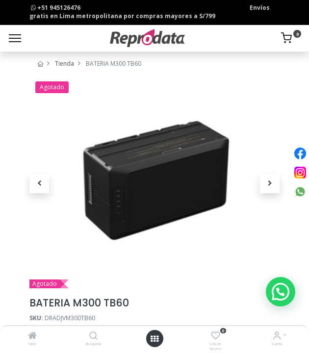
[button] (39, 183)
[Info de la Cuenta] (277, 336)
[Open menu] (154, 339)
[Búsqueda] (93, 336)
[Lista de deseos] (215, 336)
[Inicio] (32, 336)
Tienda (64, 63)
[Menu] (15, 38)
